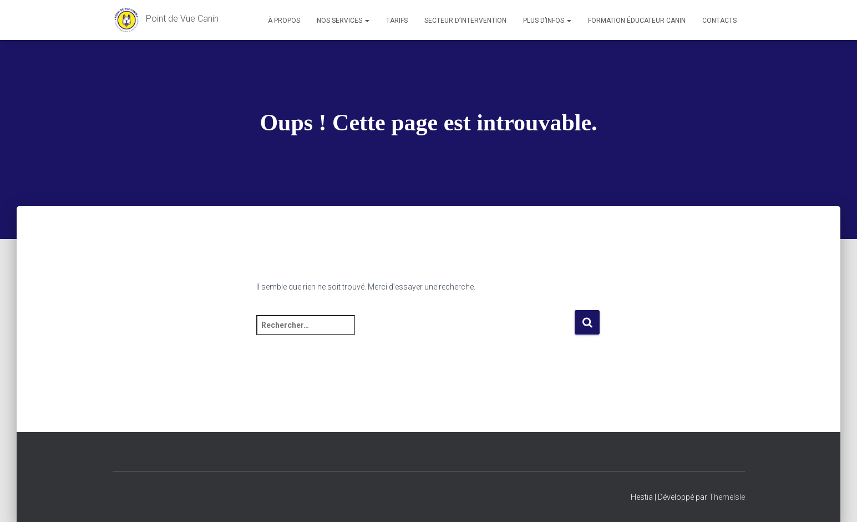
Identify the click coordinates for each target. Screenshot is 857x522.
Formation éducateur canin (637, 20)
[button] (366, 20)
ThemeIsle (727, 497)
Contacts (719, 20)
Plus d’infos (547, 20)
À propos (284, 20)
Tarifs (397, 20)
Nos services (343, 20)
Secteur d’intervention (465, 20)
